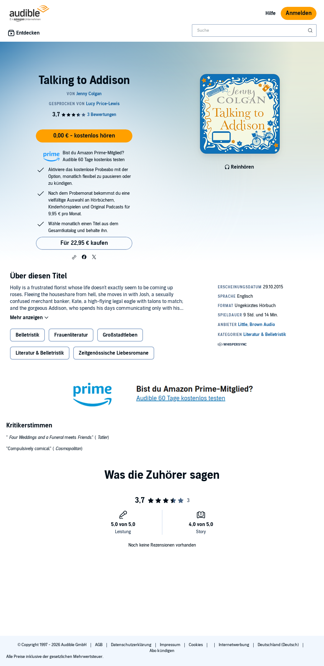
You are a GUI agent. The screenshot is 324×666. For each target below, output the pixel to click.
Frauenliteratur (71, 335)
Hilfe (270, 13)
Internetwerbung (234, 644)
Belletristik (27, 335)
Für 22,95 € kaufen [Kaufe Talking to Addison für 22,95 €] (84, 243)
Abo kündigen (162, 650)
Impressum (170, 644)
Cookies (196, 644)
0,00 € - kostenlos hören (84, 136)
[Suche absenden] (311, 30)
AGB (99, 644)
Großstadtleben (120, 335)
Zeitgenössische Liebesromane (114, 353)
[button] (74, 257)
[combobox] (254, 30)
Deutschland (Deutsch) (279, 644)
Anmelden (299, 13)
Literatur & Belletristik (40, 353)
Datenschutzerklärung (131, 644)
